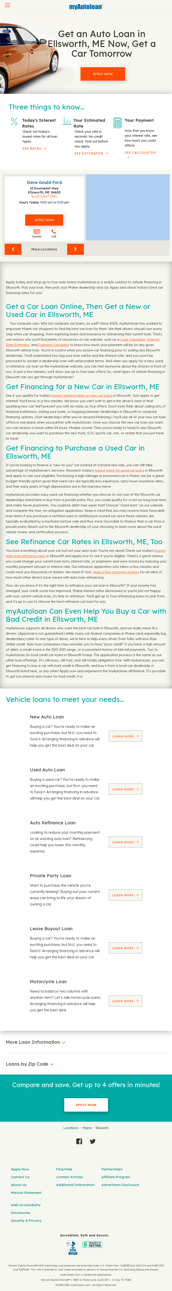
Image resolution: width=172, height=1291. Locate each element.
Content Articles (69, 1177)
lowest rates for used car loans (119, 470)
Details (36, 233)
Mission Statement (26, 1192)
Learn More (123, 736)
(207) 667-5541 (46, 196)
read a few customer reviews (116, 572)
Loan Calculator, (133, 339)
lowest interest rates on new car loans (82, 395)
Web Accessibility (26, 1205)
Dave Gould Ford (44, 182)
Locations (70, 1128)
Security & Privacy (26, 1220)
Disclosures (20, 1213)
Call (53, 233)
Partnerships (112, 1169)
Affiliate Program (116, 1177)
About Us (18, 1185)
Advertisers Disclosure (120, 1185)
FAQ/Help (64, 1169)
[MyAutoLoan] (86, 7)
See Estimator (89, 153)
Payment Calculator (53, 345)
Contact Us (20, 1177)
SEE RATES (32, 149)
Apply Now (103, 74)
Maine (86, 1128)
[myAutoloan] (84, 1244)
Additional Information (75, 1185)
